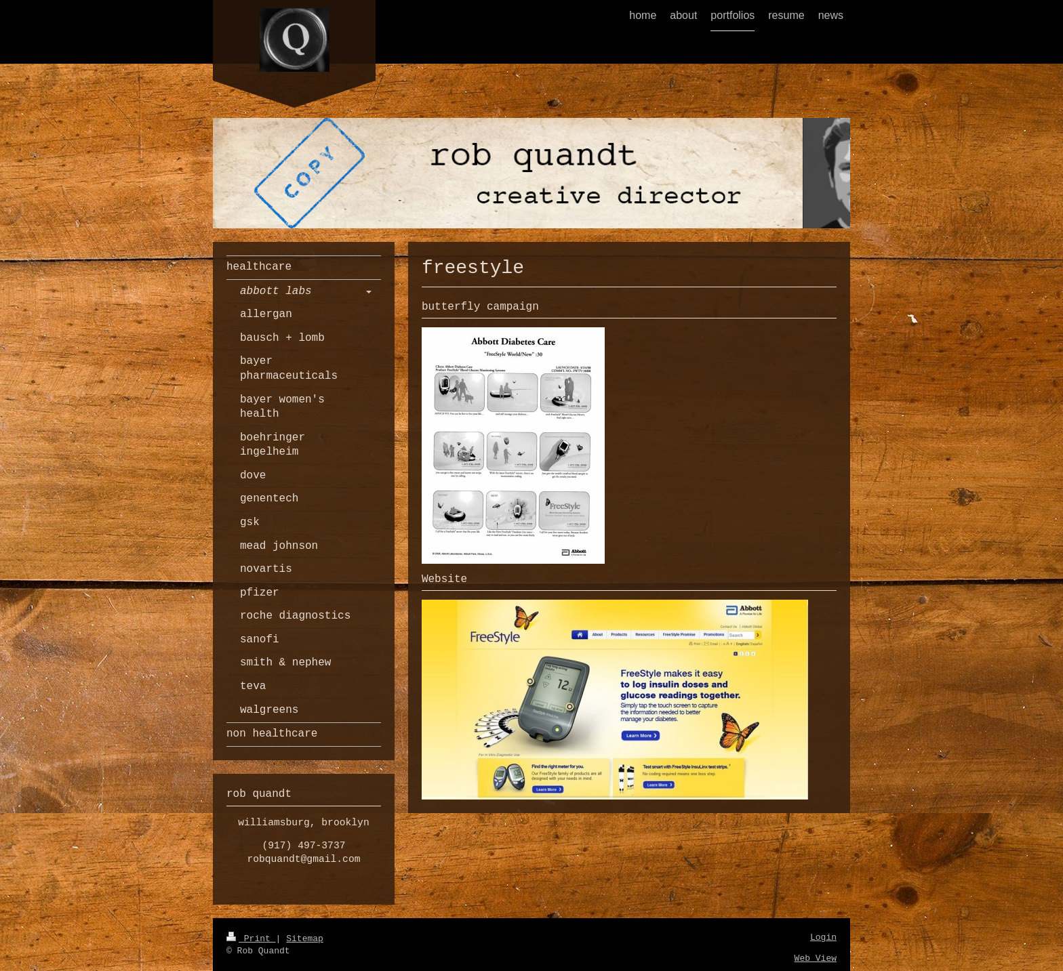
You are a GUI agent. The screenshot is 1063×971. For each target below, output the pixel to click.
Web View (816, 958)
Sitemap (304, 939)
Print (251, 939)
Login (823, 937)
